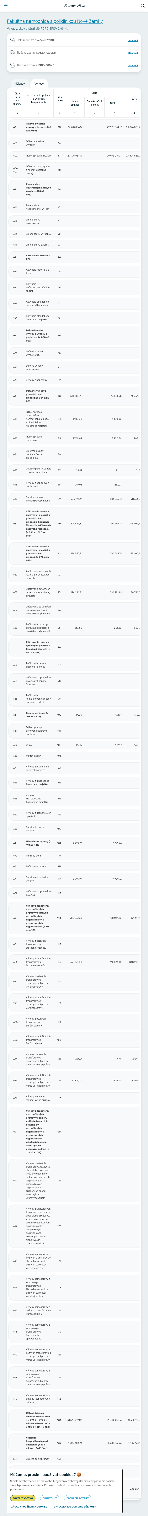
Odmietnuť (50, 1498)
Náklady (20, 83)
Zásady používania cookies (29, 1506)
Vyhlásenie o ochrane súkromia (75, 1506)
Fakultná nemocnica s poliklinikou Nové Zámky (55, 21)
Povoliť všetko (23, 1498)
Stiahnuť (133, 40)
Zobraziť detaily (77, 1498)
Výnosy (39, 83)
